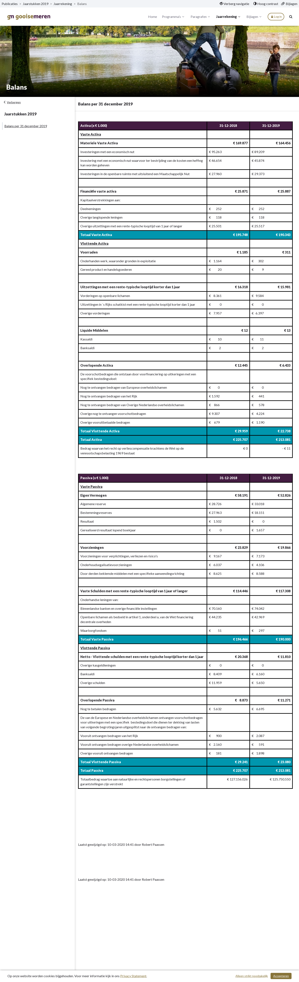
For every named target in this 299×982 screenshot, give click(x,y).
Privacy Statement (133, 976)
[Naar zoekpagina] (291, 16)
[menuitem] (234, 3)
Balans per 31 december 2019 (25, 126)
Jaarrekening (228, 16)
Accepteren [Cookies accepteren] (281, 976)
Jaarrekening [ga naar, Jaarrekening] (63, 4)
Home (152, 17)
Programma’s (173, 16)
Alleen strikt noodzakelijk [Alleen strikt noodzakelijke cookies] (251, 976)
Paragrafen (200, 16)
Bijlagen (254, 16)
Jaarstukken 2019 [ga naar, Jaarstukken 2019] (35, 4)
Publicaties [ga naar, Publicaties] (10, 4)
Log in (276, 17)
